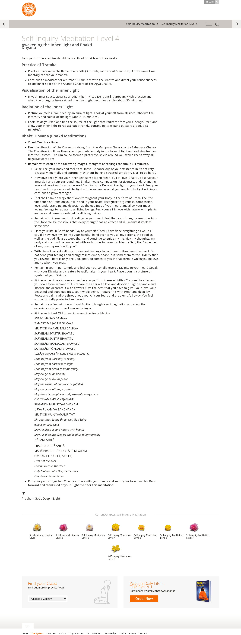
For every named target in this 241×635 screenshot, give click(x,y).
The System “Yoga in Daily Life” (29, 8)
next (236, 24)
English (212, 2)
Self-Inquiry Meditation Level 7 (197, 531)
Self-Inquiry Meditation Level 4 (119, 531)
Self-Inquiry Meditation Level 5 (145, 531)
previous (4, 24)
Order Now (144, 598)
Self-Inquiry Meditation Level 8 (119, 552)
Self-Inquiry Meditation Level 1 (41, 531)
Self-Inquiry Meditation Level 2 (67, 531)
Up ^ (28, 626)
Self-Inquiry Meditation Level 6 (171, 531)
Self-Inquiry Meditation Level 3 (93, 531)
